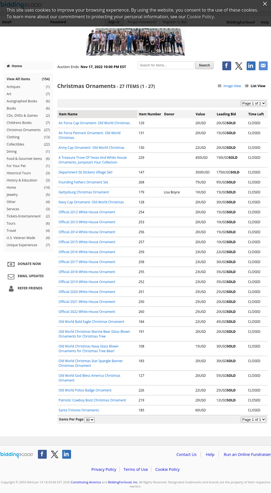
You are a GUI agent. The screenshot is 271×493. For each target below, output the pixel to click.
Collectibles (28, 144)
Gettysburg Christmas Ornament (84, 192)
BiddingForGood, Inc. (123, 482)
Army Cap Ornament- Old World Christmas (91, 147)
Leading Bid (226, 114)
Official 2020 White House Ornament (87, 291)
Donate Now (23, 264)
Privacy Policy (103, 469)
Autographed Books (28, 101)
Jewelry (28, 195)
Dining (28, 151)
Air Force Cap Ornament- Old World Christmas (94, 123)
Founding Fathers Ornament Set (83, 182)
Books (28, 108)
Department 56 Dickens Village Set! (86, 172)
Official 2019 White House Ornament (87, 281)
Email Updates (25, 276)
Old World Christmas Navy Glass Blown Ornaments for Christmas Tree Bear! (89, 348)
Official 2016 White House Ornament (87, 252)
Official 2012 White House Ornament (87, 212)
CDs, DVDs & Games (28, 115)
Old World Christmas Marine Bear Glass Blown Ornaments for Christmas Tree (94, 334)
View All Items (28, 79)
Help (210, 454)
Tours (28, 223)
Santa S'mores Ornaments (79, 410)
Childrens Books (28, 123)
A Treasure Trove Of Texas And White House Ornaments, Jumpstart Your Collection (93, 160)
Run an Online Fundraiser (247, 454)
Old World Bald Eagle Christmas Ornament (91, 321)
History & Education (28, 180)
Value (200, 114)
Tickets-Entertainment (28, 216)
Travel (28, 230)
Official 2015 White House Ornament (87, 242)
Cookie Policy (167, 469)
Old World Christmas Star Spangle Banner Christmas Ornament (91, 363)
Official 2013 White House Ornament (87, 222)
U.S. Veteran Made (28, 238)
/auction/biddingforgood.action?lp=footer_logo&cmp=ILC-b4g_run (16, 455)
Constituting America (86, 482)
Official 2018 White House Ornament (87, 271)
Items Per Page (71, 419)
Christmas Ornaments (28, 130)
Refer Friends (24, 289)
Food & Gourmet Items (28, 159)
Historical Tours (28, 173)
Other (28, 202)
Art (28, 94)
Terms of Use (136, 469)
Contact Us (186, 454)
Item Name (68, 114)
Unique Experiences (28, 245)
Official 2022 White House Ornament (87, 311)
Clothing (28, 137)
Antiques (28, 87)
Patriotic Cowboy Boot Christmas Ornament (92, 400)
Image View (229, 86)
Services (28, 209)
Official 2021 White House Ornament (87, 301)
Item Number (150, 114)
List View (254, 86)
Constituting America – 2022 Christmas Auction (135, 42)
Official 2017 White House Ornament (87, 262)
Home (14, 65)
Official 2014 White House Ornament (87, 232)
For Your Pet (28, 166)
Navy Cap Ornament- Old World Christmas (91, 202)
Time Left (256, 114)
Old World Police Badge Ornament (85, 390)
